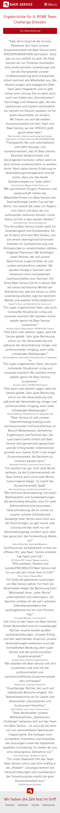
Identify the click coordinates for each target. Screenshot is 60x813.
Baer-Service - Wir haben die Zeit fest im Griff (17, 4)
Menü (52, 4)
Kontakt (35, 805)
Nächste (58, 414)
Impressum (23, 805)
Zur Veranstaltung (30, 30)
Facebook (9, 805)
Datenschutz (49, 805)
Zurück (1, 414)
